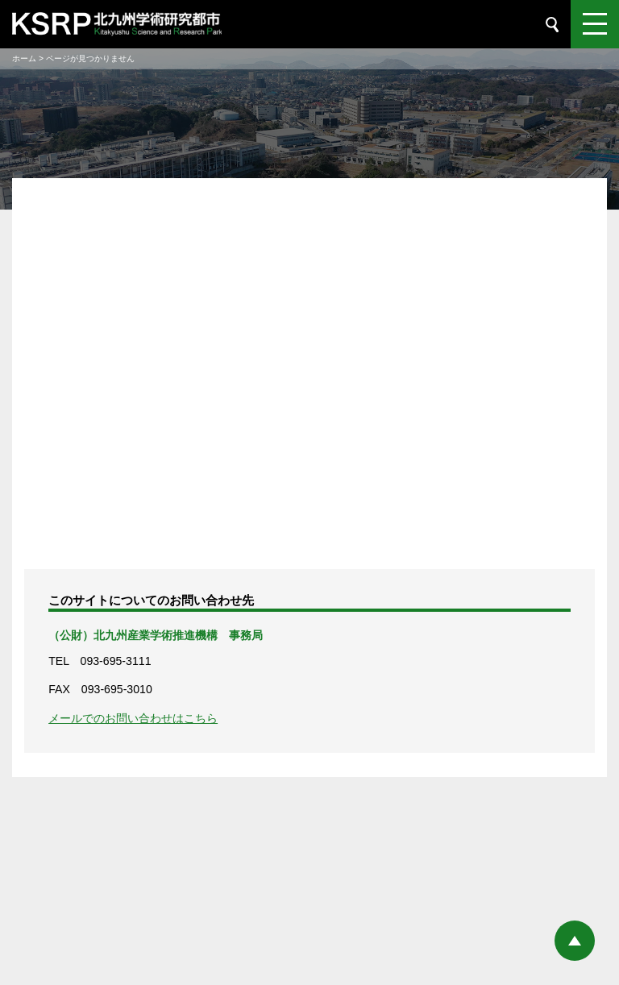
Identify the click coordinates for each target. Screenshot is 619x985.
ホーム (24, 58)
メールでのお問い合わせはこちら (133, 718)
